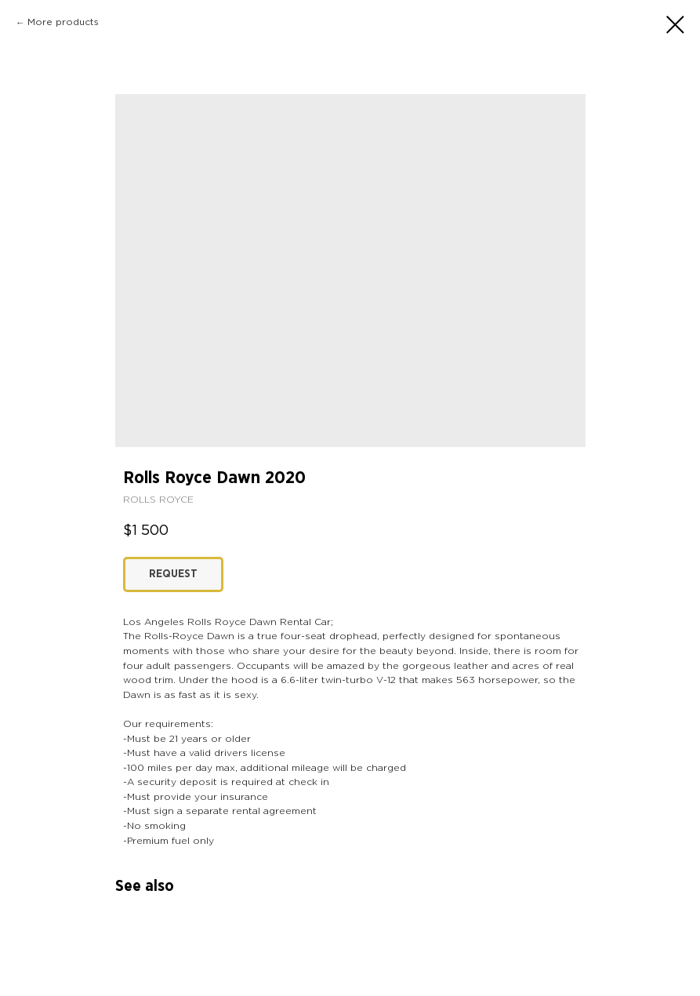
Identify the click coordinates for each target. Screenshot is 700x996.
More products (63, 22)
